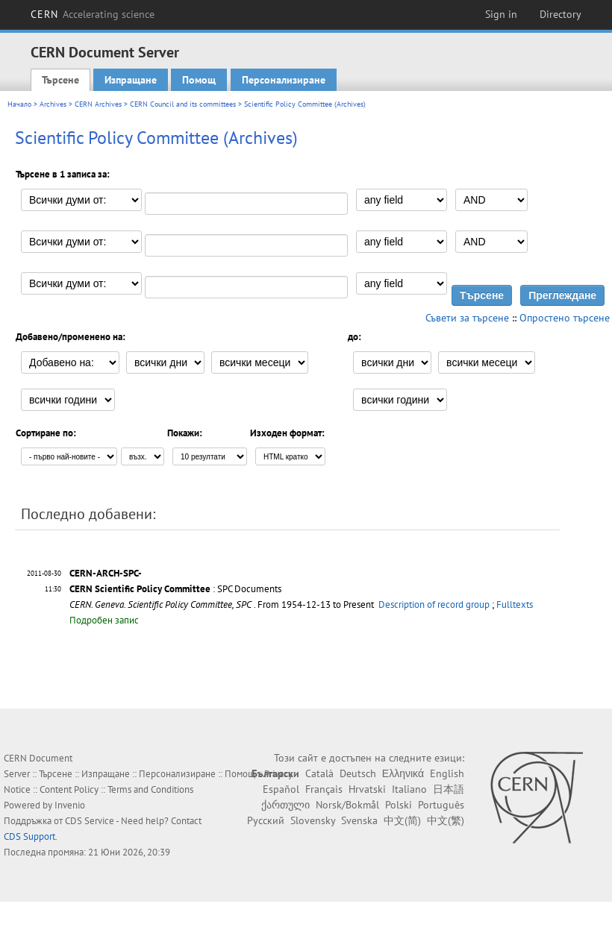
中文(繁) (445, 820)
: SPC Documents (175, 588)
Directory (560, 14)
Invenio (69, 805)
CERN (92, 14)
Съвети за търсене (467, 317)
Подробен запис (104, 620)
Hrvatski (367, 789)
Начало (19, 104)
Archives (53, 104)
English (447, 773)
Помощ (199, 80)
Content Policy (69, 789)
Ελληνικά (403, 773)
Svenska (359, 820)
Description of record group (434, 604)
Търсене (60, 80)
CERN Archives (98, 104)
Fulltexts (514, 604)
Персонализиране (283, 80)
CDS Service (89, 820)
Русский (265, 820)
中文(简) (402, 820)
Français (324, 789)
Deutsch (358, 773)
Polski (398, 804)
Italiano (409, 789)
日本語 (448, 789)
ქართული (285, 804)
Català (319, 773)
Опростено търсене (564, 317)
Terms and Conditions (150, 789)
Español (281, 789)
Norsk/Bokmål (347, 804)
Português (441, 804)
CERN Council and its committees (183, 104)
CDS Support (29, 836)
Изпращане (130, 80)
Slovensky (312, 820)
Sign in (501, 14)
